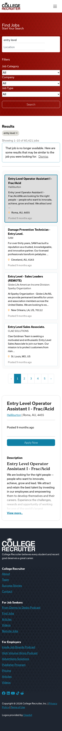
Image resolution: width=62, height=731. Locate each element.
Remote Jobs (10, 631)
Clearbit (27, 715)
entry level (11, 133)
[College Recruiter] (11, 6)
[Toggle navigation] (55, 6)
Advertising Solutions (15, 658)
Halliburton (14, 415)
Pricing (6, 670)
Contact (7, 591)
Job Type (7, 88)
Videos (6, 625)
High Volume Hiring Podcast (20, 653)
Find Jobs (8, 613)
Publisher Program (14, 664)
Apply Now (31, 442)
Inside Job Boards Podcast (18, 647)
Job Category (10, 66)
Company (8, 77)
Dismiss (43, 156)
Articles (7, 619)
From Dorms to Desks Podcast (21, 607)
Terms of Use (18, 707)
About (6, 573)
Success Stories (12, 585)
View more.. (15, 513)
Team (5, 579)
